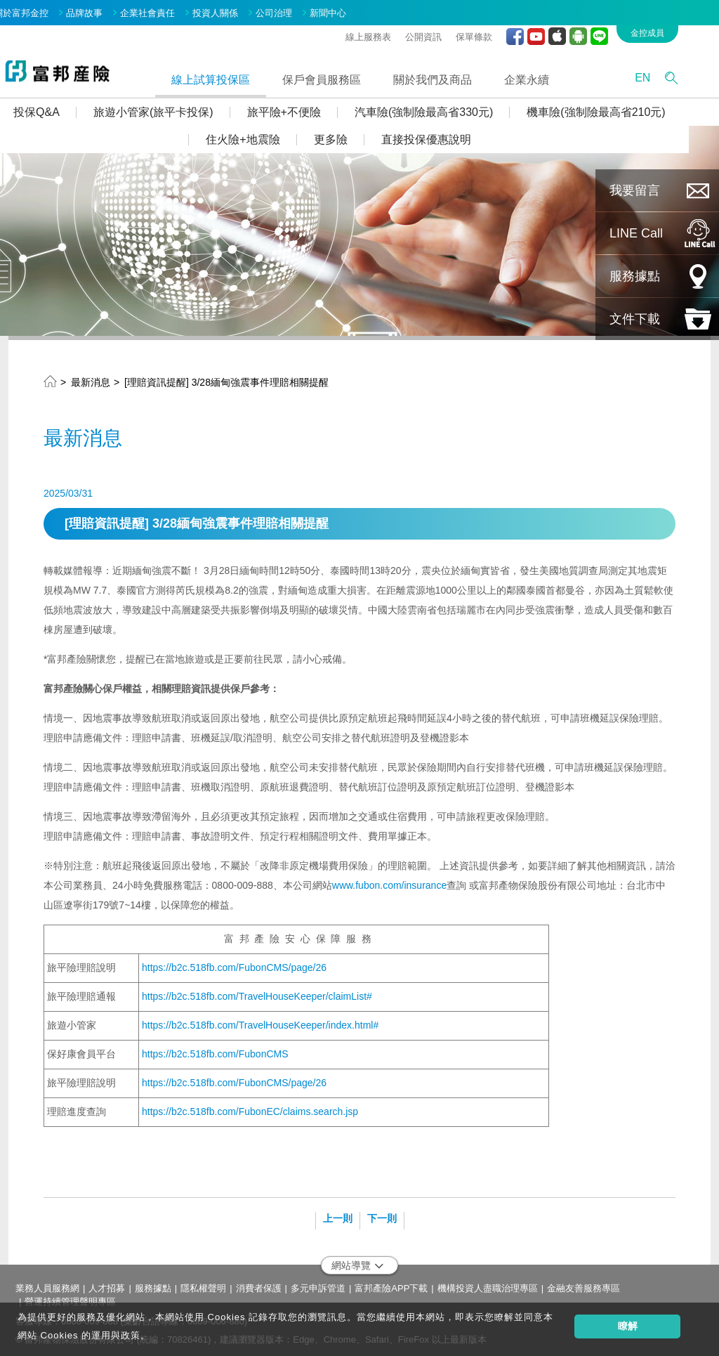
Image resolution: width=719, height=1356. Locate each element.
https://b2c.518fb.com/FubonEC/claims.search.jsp (250, 1108)
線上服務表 (390, 32)
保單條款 (495, 32)
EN (664, 74)
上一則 (337, 1214)
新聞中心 (349, 9)
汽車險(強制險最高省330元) (445, 109)
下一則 (382, 1214)
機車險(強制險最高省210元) (617, 109)
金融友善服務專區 (583, 1284)
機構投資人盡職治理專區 (487, 1284)
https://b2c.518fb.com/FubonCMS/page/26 (234, 964)
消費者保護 (259, 1284)
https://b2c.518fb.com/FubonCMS (215, 1050)
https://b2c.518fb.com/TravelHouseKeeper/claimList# (257, 992)
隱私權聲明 (203, 1284)
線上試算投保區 (232, 76)
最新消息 (90, 378)
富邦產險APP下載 (391, 1284)
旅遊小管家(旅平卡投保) (175, 109)
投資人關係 (237, 9)
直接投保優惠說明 (447, 136)
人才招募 (106, 1284)
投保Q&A (58, 109)
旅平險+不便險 (305, 109)
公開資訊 (445, 32)
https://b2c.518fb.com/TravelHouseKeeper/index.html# (260, 1021)
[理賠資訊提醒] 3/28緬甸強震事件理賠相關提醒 (226, 378)
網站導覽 (357, 1261)
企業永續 (548, 76)
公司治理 (295, 9)
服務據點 (153, 1284)
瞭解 (628, 1325)
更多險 (352, 136)
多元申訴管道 (318, 1284)
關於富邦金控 (42, 9)
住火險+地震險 (264, 136)
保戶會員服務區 (343, 76)
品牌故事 (106, 9)
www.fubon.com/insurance (389, 881)
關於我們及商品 (454, 76)
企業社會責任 (169, 9)
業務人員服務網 (47, 1284)
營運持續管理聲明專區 (70, 1297)
